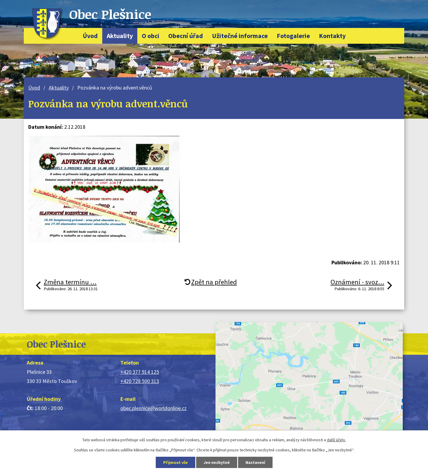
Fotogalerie (293, 36)
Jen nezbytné (217, 462)
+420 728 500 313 (139, 381)
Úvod (90, 36)
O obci (150, 36)
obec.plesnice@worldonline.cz (153, 408)
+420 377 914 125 (139, 371)
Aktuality (120, 36)
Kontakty (332, 36)
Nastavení (255, 462)
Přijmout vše (175, 462)
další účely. (336, 439)
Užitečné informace (240, 36)
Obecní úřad (185, 36)
